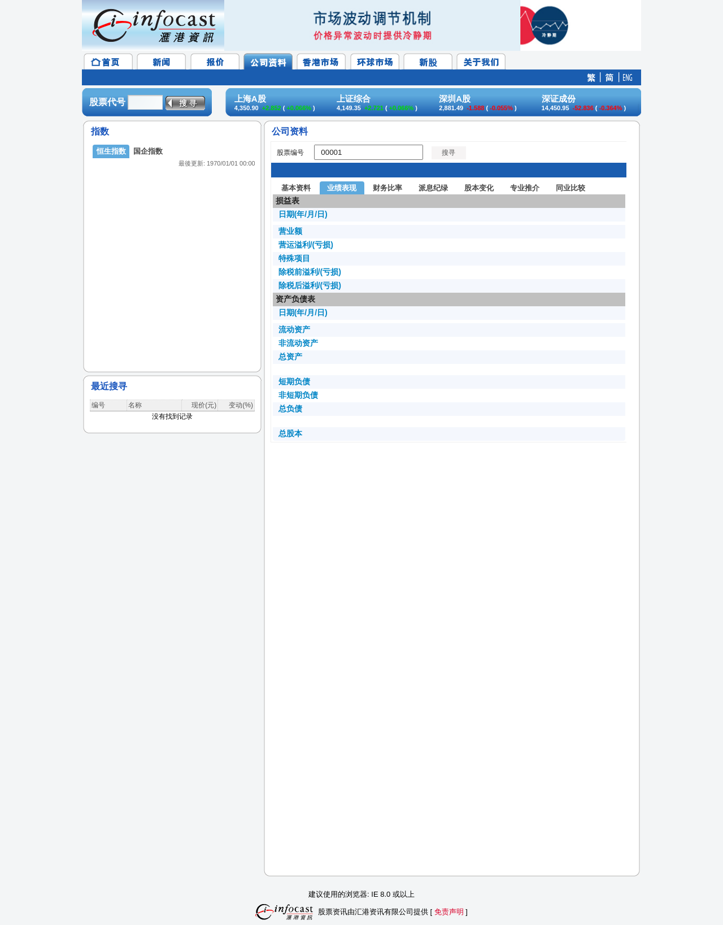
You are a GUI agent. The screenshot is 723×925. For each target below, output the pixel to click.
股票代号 (107, 102)
